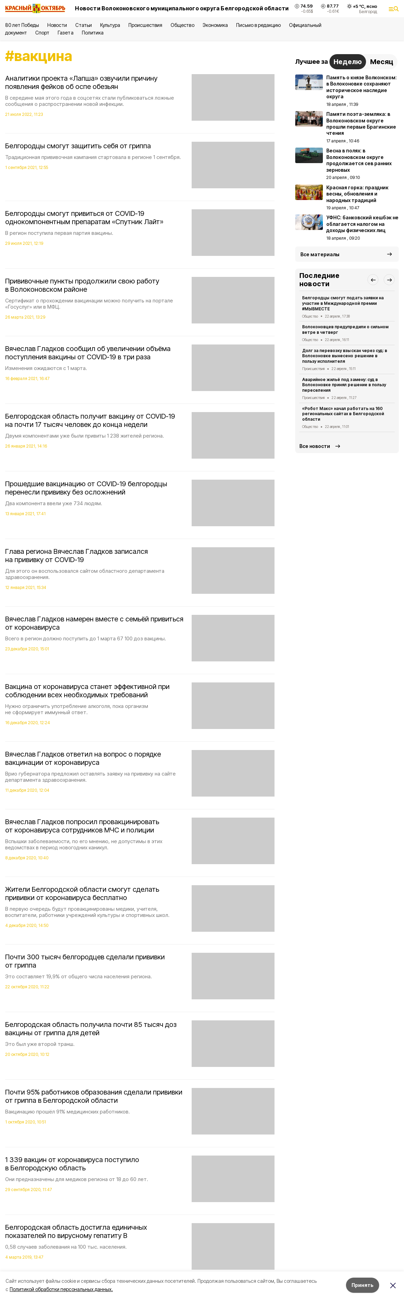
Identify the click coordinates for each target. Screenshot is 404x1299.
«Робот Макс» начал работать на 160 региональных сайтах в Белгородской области (343, 414)
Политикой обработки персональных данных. (61, 1289)
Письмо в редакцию (258, 25)
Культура (110, 25)
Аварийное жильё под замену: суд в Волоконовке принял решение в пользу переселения (344, 385)
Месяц (381, 62)
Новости (57, 25)
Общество (182, 25)
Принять (363, 1285)
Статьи (83, 25)
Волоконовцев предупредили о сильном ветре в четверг (345, 329)
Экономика (215, 25)
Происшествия (145, 25)
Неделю (348, 62)
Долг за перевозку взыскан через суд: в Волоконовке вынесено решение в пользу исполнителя (344, 356)
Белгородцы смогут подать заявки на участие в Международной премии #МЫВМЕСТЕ (343, 303)
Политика (93, 33)
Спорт (42, 33)
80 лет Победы (22, 25)
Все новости (314, 446)
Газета (65, 33)
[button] (372, 279)
